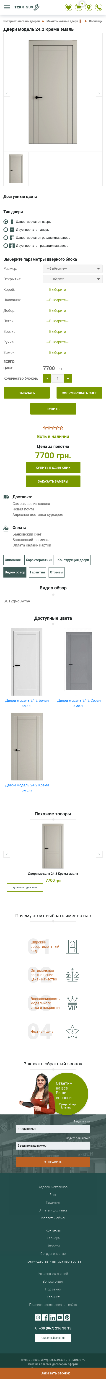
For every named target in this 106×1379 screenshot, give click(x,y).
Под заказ (53, 1289)
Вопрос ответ (53, 1281)
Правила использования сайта (53, 1305)
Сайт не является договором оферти (53, 1364)
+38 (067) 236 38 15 (53, 1328)
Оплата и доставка (53, 1210)
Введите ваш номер (53, 1143)
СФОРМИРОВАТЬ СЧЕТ (79, 393)
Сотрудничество (53, 1254)
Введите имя (53, 1126)
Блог (53, 1195)
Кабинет (53, 1297)
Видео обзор (15, 572)
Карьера (53, 1238)
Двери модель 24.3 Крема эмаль (53, 873)
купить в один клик (53, 468)
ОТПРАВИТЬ (53, 1162)
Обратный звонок (53, 1338)
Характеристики (39, 560)
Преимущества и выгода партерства (53, 1261)
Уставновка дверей (53, 1274)
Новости (53, 1246)
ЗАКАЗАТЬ (27, 393)
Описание (13, 560)
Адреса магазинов (53, 1187)
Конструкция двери (73, 560)
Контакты (53, 1230)
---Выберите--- (57, 289)
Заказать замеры (53, 481)
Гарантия (37, 572)
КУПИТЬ (53, 409)
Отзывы (56, 572)
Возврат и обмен (53, 1218)
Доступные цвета (20, 196)
